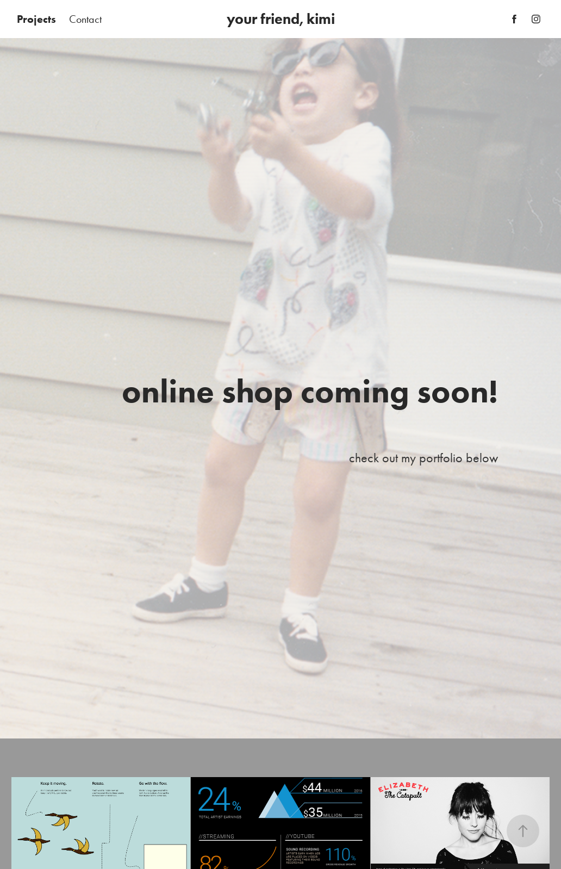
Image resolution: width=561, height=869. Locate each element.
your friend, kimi (281, 19)
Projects (36, 19)
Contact (85, 19)
